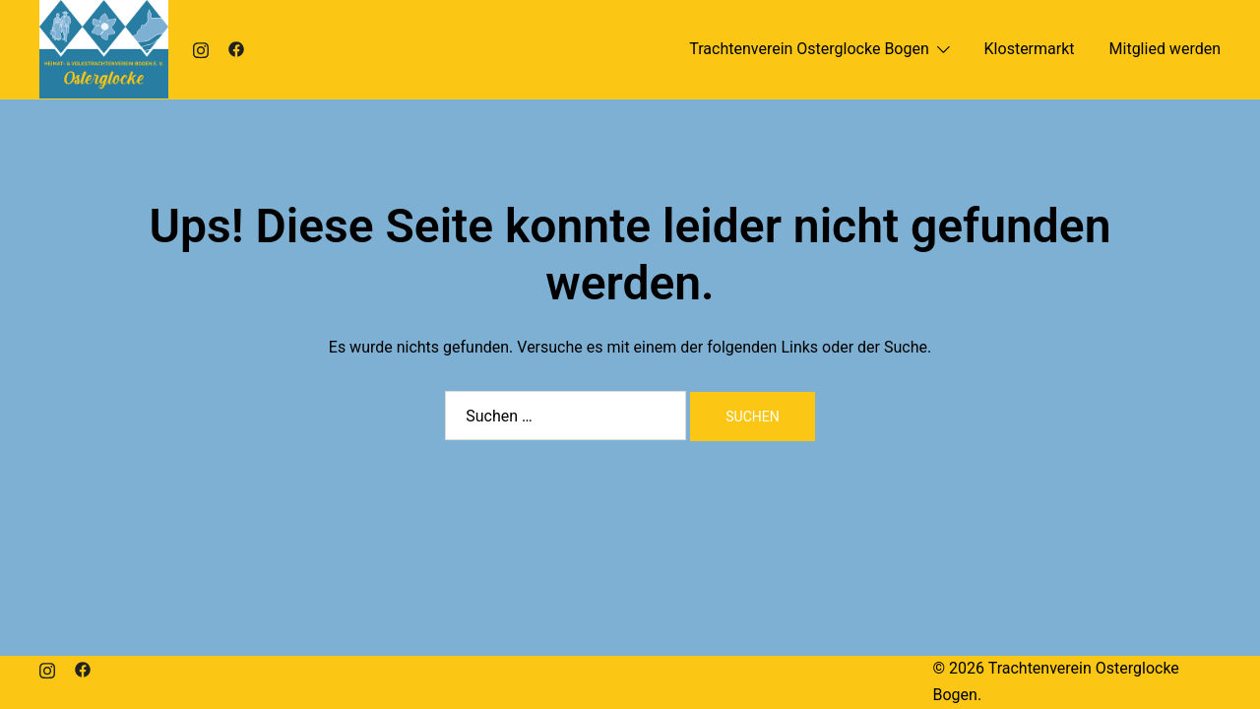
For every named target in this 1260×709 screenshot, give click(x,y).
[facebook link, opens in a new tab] (236, 48)
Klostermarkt (1029, 48)
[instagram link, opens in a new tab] (201, 48)
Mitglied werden (1165, 48)
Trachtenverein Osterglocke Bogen (809, 48)
